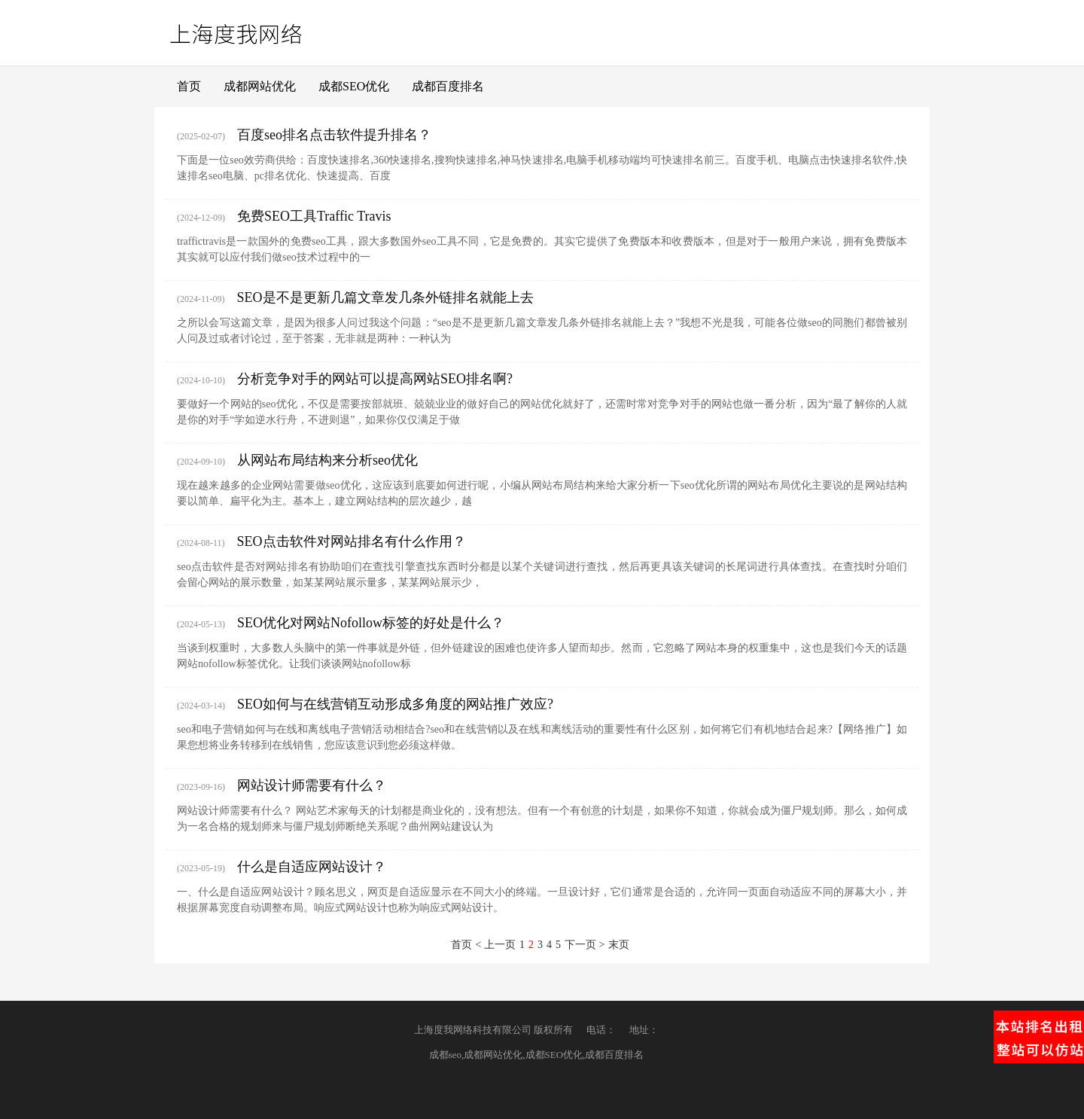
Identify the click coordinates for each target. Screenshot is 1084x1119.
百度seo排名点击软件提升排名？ (334, 134)
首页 (189, 86)
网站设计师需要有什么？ (311, 785)
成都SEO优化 (353, 86)
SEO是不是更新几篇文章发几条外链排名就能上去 (385, 297)
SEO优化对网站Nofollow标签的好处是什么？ (370, 622)
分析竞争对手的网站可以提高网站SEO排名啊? (375, 378)
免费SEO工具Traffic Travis (314, 216)
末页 (618, 944)
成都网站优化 (260, 86)
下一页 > (584, 944)
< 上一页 (496, 944)
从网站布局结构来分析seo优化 (327, 460)
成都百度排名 (448, 86)
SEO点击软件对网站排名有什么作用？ (351, 541)
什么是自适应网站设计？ (311, 866)
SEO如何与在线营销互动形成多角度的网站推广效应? (395, 704)
